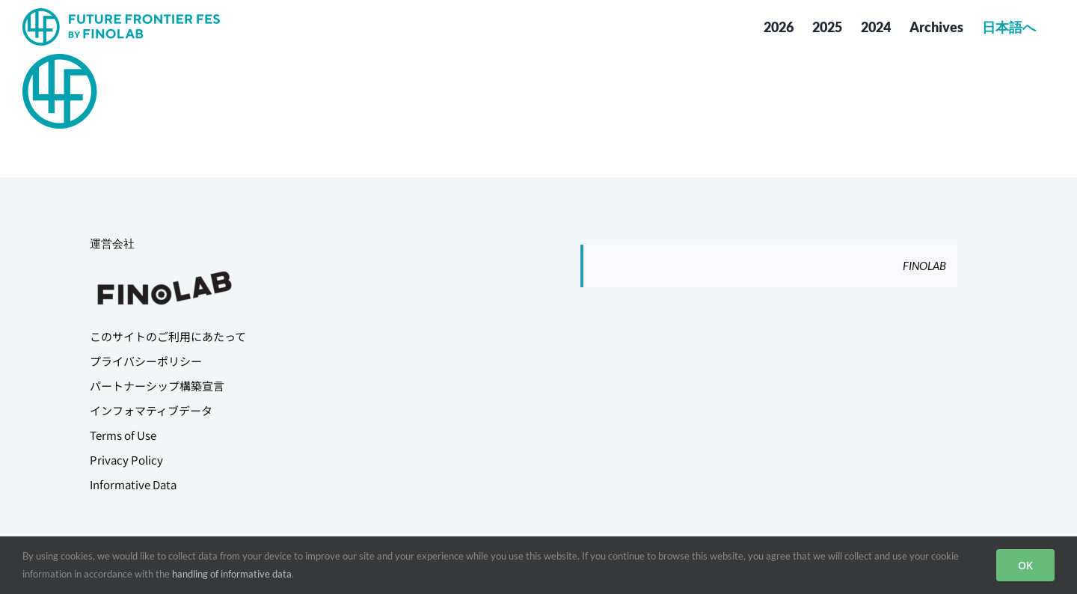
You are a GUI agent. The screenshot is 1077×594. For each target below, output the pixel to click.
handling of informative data (232, 574)
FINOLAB (924, 265)
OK (1025, 565)
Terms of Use (123, 435)
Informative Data (133, 484)
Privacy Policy (126, 460)
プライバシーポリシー (146, 361)
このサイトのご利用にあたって (168, 336)
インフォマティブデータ (151, 410)
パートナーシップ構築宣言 (157, 386)
